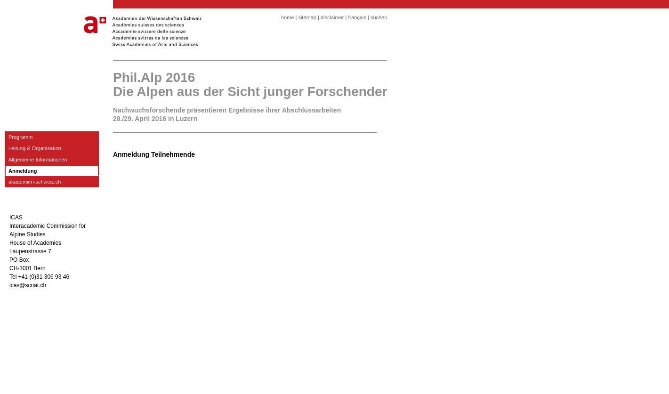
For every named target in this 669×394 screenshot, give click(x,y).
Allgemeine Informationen (37, 159)
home (287, 17)
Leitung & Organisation (34, 148)
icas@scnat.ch (27, 285)
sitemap (307, 17)
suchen (379, 17)
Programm (20, 137)
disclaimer (332, 17)
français (357, 17)
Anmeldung (22, 171)
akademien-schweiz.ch (34, 182)
